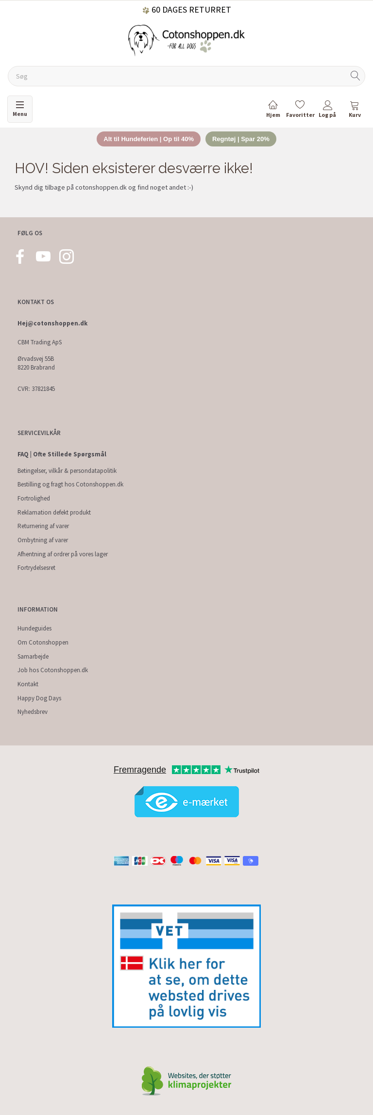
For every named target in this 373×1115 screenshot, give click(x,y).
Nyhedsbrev (32, 712)
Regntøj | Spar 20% (241, 139)
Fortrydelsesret (36, 568)
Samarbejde (33, 656)
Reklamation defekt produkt (54, 512)
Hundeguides (34, 628)
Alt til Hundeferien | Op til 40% (148, 139)
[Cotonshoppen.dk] (186, 39)
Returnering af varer (43, 526)
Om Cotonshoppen (42, 642)
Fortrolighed (33, 498)
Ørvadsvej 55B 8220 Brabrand (36, 363)
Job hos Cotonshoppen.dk (52, 670)
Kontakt (27, 684)
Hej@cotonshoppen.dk (52, 323)
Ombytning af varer (42, 540)
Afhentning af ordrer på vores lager (62, 554)
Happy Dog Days (39, 698)
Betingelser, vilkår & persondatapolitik (67, 471)
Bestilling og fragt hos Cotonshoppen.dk (70, 484)
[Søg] (355, 76)
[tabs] (354, 111)
